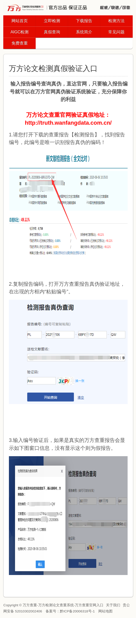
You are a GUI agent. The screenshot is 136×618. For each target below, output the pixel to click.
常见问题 (116, 32)
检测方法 (116, 21)
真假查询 (52, 32)
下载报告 (84, 21)
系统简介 (84, 32)
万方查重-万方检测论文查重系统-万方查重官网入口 (63, 605)
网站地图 (105, 611)
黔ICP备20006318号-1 (77, 611)
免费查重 (19, 43)
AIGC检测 (19, 32)
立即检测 (52, 21)
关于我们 (113, 605)
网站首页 (19, 21)
